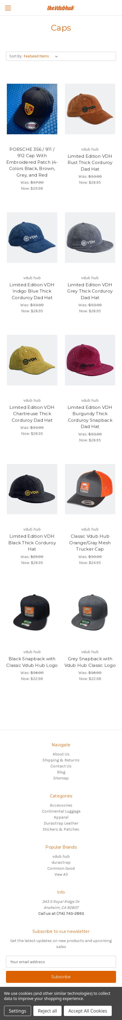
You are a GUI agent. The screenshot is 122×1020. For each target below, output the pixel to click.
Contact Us (61, 766)
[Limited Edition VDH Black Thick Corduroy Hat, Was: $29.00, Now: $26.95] (32, 489)
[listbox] (42, 56)
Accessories (61, 805)
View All (61, 874)
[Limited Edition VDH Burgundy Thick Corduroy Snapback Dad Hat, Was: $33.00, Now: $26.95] (90, 360)
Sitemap (61, 778)
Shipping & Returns (61, 760)
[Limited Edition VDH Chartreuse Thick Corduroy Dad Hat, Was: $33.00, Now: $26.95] (32, 360)
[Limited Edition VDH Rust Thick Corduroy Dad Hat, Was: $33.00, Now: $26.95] (90, 109)
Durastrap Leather (61, 823)
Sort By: (15, 56)
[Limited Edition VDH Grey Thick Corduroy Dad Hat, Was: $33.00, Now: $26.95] (90, 237)
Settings (17, 1011)
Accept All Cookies (87, 1011)
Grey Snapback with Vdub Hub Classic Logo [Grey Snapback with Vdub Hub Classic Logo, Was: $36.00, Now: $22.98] (90, 662)
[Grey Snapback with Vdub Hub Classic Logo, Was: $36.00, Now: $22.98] (90, 612)
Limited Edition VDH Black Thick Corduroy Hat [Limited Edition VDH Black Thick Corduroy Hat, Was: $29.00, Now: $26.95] (32, 542)
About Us (61, 754)
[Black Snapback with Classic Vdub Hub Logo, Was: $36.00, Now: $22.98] (32, 612)
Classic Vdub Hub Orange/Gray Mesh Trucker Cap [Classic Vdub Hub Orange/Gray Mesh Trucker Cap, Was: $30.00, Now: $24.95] (90, 542)
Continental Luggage (61, 811)
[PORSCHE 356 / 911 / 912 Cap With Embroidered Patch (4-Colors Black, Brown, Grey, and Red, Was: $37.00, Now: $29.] (32, 109)
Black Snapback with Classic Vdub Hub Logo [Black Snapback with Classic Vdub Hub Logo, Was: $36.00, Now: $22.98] (32, 662)
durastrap (61, 862)
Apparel (61, 817)
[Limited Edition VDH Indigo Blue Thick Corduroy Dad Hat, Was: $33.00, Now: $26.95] (32, 237)
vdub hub (61, 856)
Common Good (61, 868)
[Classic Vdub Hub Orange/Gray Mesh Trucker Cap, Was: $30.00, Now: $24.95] (90, 489)
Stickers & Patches (61, 829)
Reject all (47, 1011)
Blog (61, 772)
